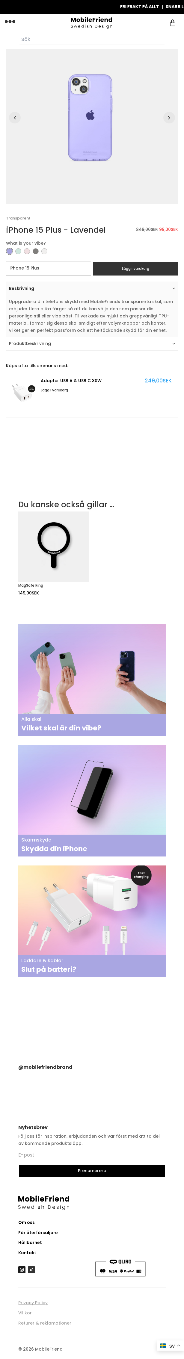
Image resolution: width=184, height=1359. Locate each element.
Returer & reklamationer (44, 1323)
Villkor (25, 1313)
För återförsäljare (38, 1233)
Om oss (26, 1222)
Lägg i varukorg (135, 268)
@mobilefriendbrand (45, 1067)
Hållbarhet (30, 1243)
